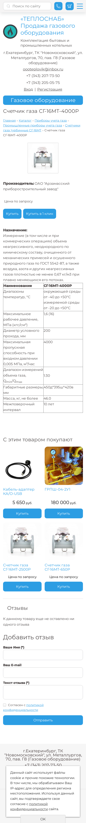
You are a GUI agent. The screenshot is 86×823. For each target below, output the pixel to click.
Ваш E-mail (12, 665)
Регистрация (49, 89)
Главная (9, 120)
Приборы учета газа (51, 120)
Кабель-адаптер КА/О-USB (18, 491)
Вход (28, 89)
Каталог (25, 120)
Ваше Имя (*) (13, 647)
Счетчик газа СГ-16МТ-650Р (57, 567)
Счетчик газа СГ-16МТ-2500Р (17, 567)
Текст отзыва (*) (16, 683)
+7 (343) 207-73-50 (43, 76)
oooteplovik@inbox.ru (43, 69)
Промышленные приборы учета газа (32, 125)
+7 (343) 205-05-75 (43, 82)
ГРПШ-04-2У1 (57, 489)
